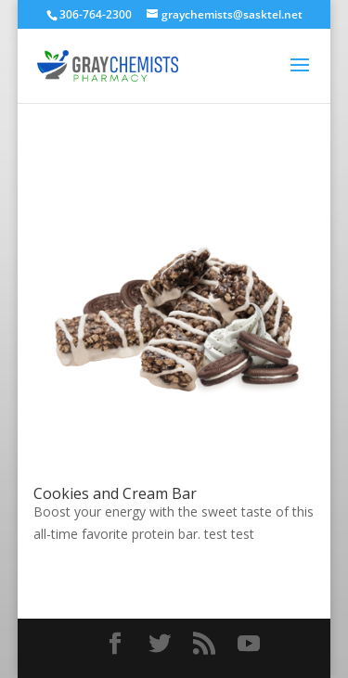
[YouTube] (249, 644)
